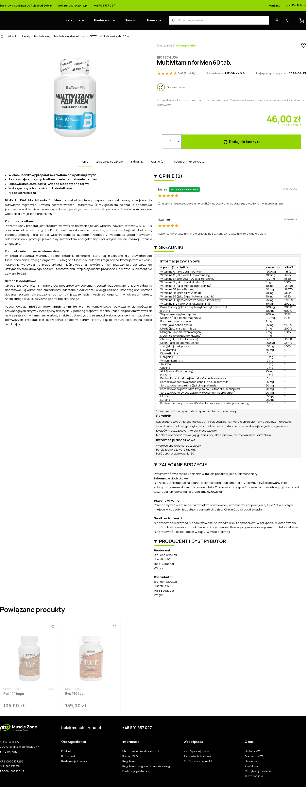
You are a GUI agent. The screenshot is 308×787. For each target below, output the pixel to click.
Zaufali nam (252, 766)
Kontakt (274, 5)
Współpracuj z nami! (197, 751)
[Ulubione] (52, 627)
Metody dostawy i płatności (140, 751)
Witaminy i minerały (19, 36)
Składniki (137, 161)
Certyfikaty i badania (258, 771)
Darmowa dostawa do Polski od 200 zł (26, 5)
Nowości (131, 20)
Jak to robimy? (254, 776)
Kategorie (72, 20)
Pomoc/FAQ (130, 756)
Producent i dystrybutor (189, 161)
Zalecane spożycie (109, 161)
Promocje (154, 20)
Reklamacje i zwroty (74, 761)
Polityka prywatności (135, 771)
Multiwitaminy (42, 36)
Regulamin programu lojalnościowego (147, 766)
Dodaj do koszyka (241, 141)
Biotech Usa (167, 57)
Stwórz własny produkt (199, 761)
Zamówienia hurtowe (197, 756)
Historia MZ (252, 751)
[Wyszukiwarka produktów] (219, 20)
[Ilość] (172, 141)
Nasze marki (253, 761)
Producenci (102, 20)
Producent (68, 756)
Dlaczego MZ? (254, 756)
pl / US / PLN (296, 5)
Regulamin (129, 761)
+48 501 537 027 (104, 5)
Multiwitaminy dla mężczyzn (70, 36)
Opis (85, 161)
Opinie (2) (158, 161)
